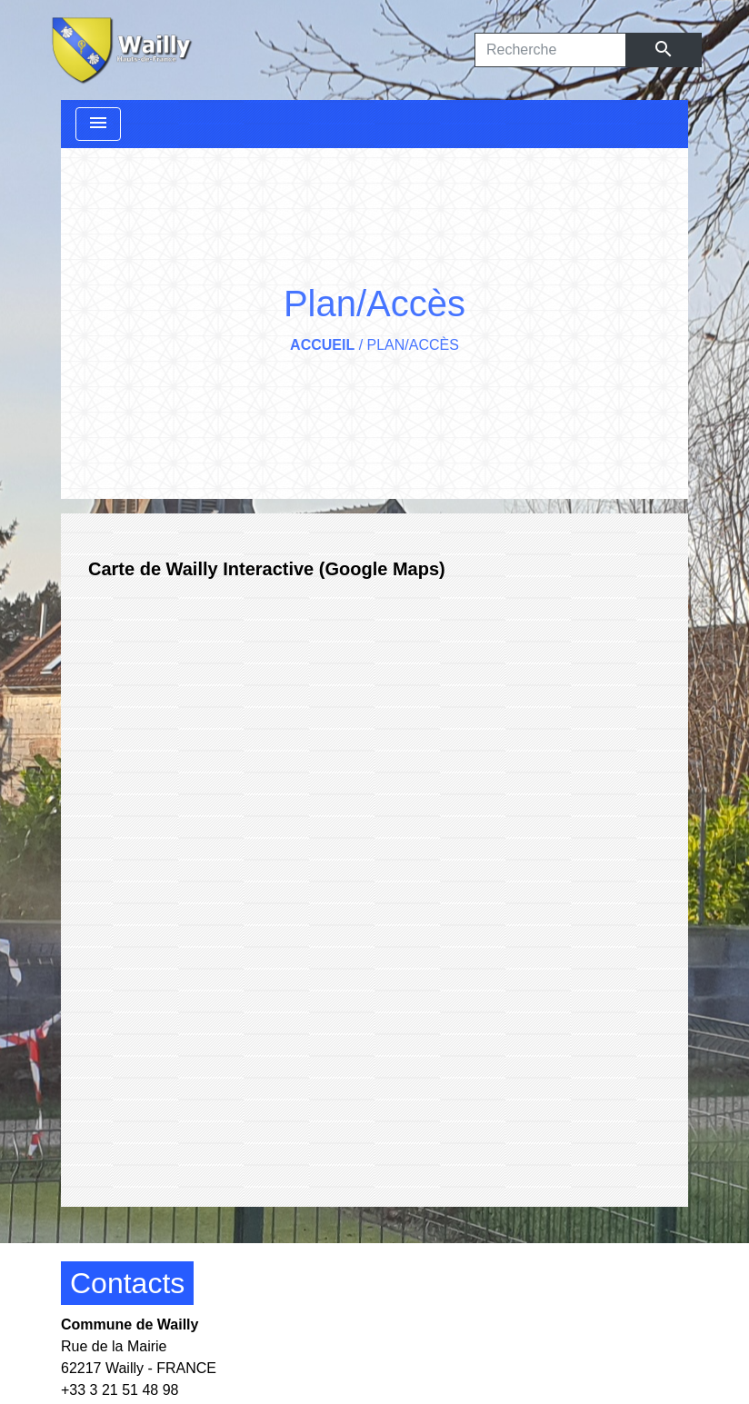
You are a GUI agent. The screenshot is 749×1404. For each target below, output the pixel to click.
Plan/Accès (413, 345)
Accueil (322, 345)
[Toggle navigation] (98, 124)
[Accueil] (120, 50)
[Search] (550, 50)
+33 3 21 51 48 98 (119, 1390)
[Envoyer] (664, 50)
